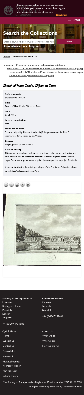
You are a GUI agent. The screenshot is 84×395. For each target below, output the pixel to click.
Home (6, 56)
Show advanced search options (22, 46)
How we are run (50, 345)
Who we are (48, 340)
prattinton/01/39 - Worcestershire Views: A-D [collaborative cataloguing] (45, 68)
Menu (76, 20)
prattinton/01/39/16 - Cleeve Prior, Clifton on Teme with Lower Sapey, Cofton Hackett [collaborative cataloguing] (46, 73)
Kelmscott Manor (12, 365)
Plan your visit (10, 370)
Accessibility (9, 350)
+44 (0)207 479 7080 (13, 323)
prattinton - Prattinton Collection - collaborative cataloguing (35, 64)
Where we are (10, 375)
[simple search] (28, 41)
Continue (61, 14)
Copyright (8, 355)
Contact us (8, 345)
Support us (8, 340)
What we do (48, 335)
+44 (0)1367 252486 (52, 316)
